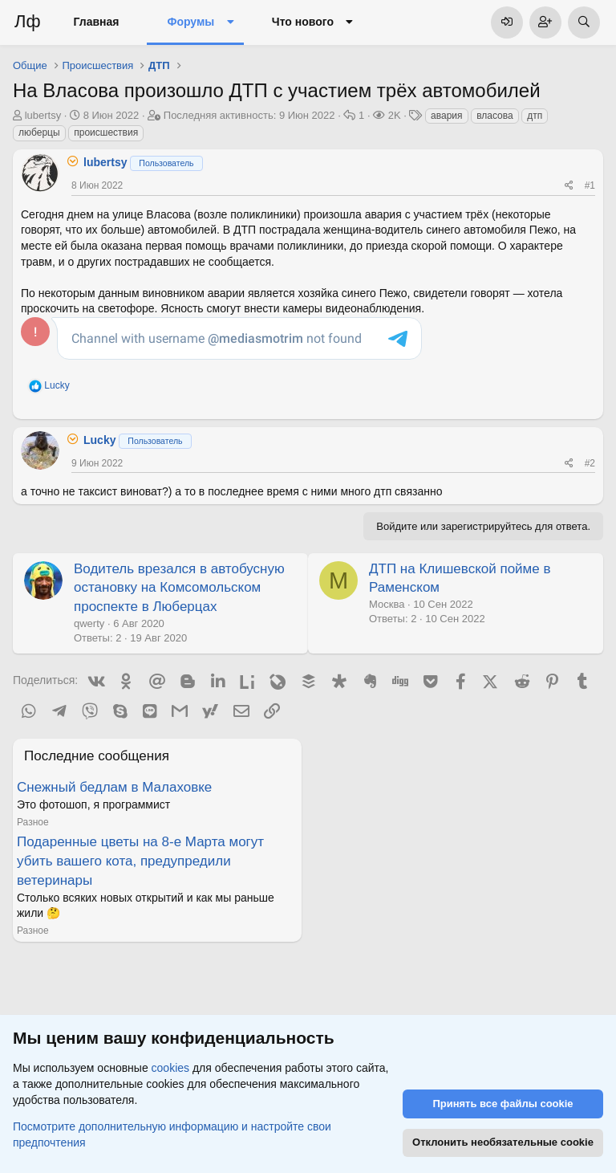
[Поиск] (584, 22)
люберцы (39, 132)
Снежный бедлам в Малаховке (114, 787)
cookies (170, 1067)
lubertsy (43, 115)
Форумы (190, 21)
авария (446, 115)
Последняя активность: (249, 115)
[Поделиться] (569, 186)
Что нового (303, 21)
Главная (97, 21)
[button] (230, 22)
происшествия (106, 132)
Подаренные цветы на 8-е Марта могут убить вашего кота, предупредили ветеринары (140, 861)
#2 (590, 463)
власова (494, 115)
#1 (590, 185)
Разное (33, 822)
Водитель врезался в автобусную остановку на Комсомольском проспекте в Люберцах (179, 588)
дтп (534, 115)
